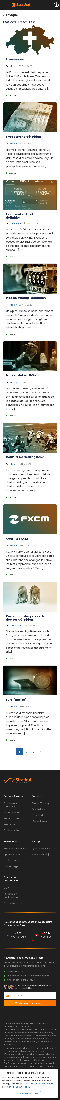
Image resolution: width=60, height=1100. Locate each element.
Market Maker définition (24, 375)
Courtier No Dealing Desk (25, 457)
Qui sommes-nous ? (43, 848)
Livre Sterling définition (23, 137)
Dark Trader (38, 815)
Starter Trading (40, 803)
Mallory (13, 66)
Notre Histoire (11, 818)
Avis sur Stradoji (40, 854)
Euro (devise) (16, 700)
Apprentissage (12, 854)
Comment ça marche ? (11, 805)
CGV (6, 887)
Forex (32, 21)
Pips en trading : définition (26, 298)
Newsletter (10, 824)
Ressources (9, 21)
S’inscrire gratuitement (30, 1003)
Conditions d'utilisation (18, 1086)
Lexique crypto (12, 866)
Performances (12, 812)
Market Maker (39, 821)
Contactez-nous (13, 903)
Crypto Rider (39, 809)
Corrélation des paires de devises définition (25, 618)
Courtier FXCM (17, 539)
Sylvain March (17, 625)
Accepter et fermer (28, 1093)
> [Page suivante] (41, 752)
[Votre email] (33, 995)
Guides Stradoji (12, 860)
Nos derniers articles (15, 848)
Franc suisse (15, 59)
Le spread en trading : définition (22, 216)
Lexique (12, 15)
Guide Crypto (11, 830)
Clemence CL (17, 223)
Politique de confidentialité (40, 1083)
